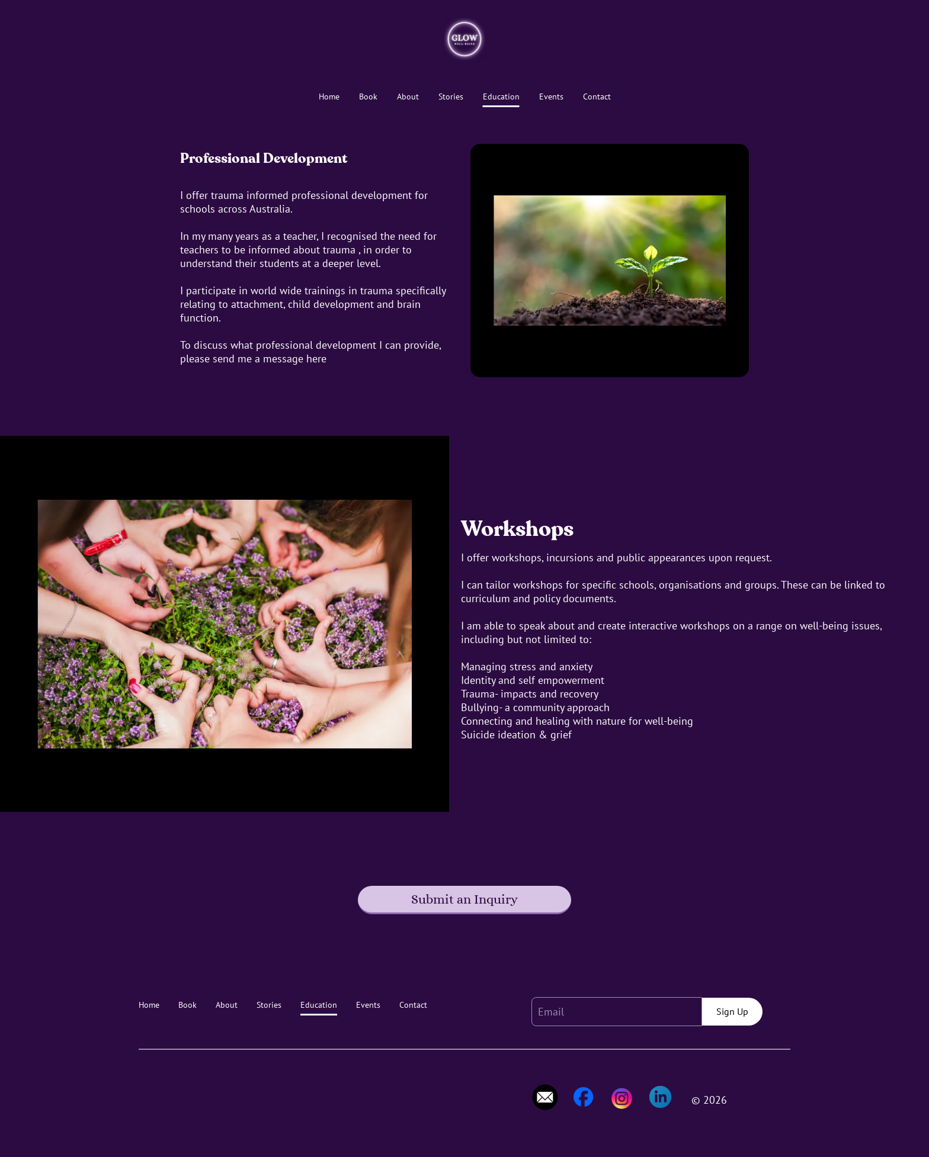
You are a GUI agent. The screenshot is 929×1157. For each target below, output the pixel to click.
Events (551, 97)
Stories (450, 97)
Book (368, 97)
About (408, 97)
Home (329, 97)
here (316, 358)
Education (501, 97)
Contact (597, 97)
